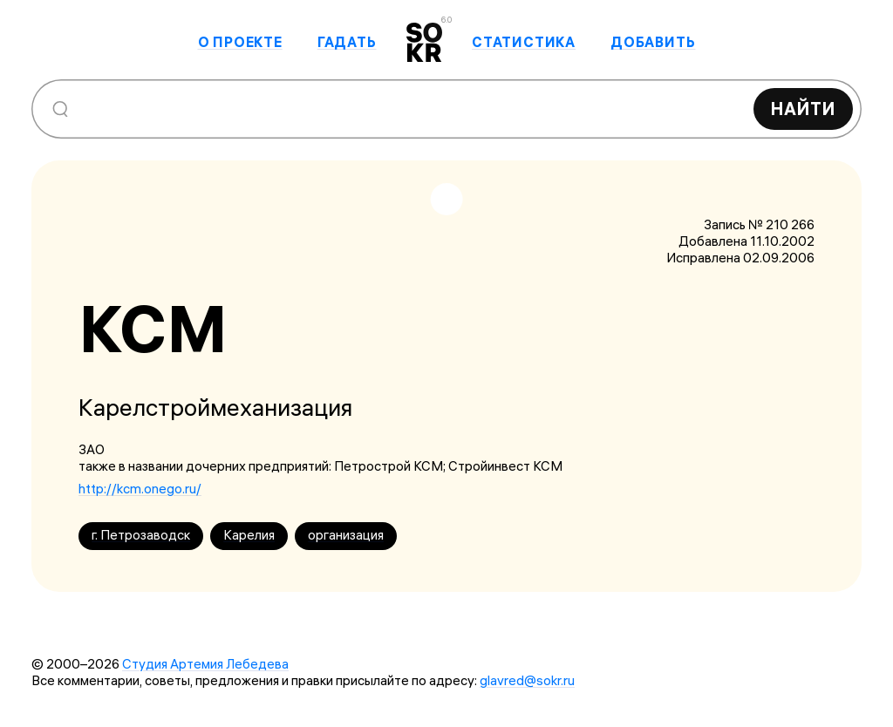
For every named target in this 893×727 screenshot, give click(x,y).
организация (346, 535)
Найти (803, 108)
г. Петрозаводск (141, 535)
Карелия (249, 535)
